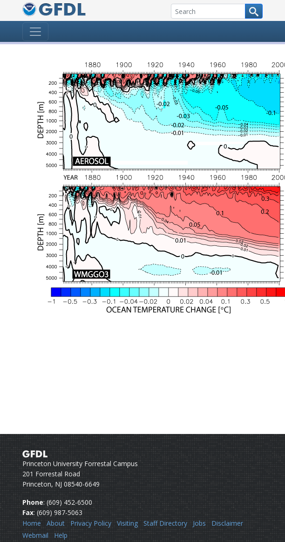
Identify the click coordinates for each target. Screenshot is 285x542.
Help (61, 535)
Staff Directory (165, 523)
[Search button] (254, 11)
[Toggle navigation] (35, 31)
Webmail (35, 535)
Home (31, 523)
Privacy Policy (90, 523)
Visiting (127, 523)
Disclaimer (227, 523)
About (56, 523)
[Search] (208, 11)
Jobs (199, 523)
